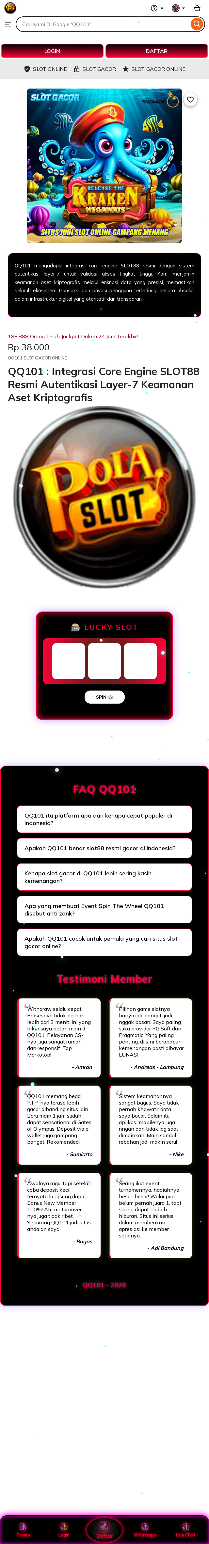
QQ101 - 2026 (104, 1285)
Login (64, 1529)
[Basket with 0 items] (197, 8)
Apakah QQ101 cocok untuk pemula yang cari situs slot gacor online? (101, 942)
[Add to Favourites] (190, 99)
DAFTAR (157, 51)
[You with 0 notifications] (178, 8)
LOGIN (52, 51)
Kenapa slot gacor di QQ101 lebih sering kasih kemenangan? (88, 876)
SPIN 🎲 (104, 697)
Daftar (104, 1530)
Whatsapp (145, 1529)
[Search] (197, 24)
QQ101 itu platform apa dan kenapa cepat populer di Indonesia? (98, 819)
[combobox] (102, 24)
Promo (23, 1529)
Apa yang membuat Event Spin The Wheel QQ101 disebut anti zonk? (94, 909)
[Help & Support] (157, 8)
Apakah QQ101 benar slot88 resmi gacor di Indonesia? (100, 848)
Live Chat (185, 1529)
